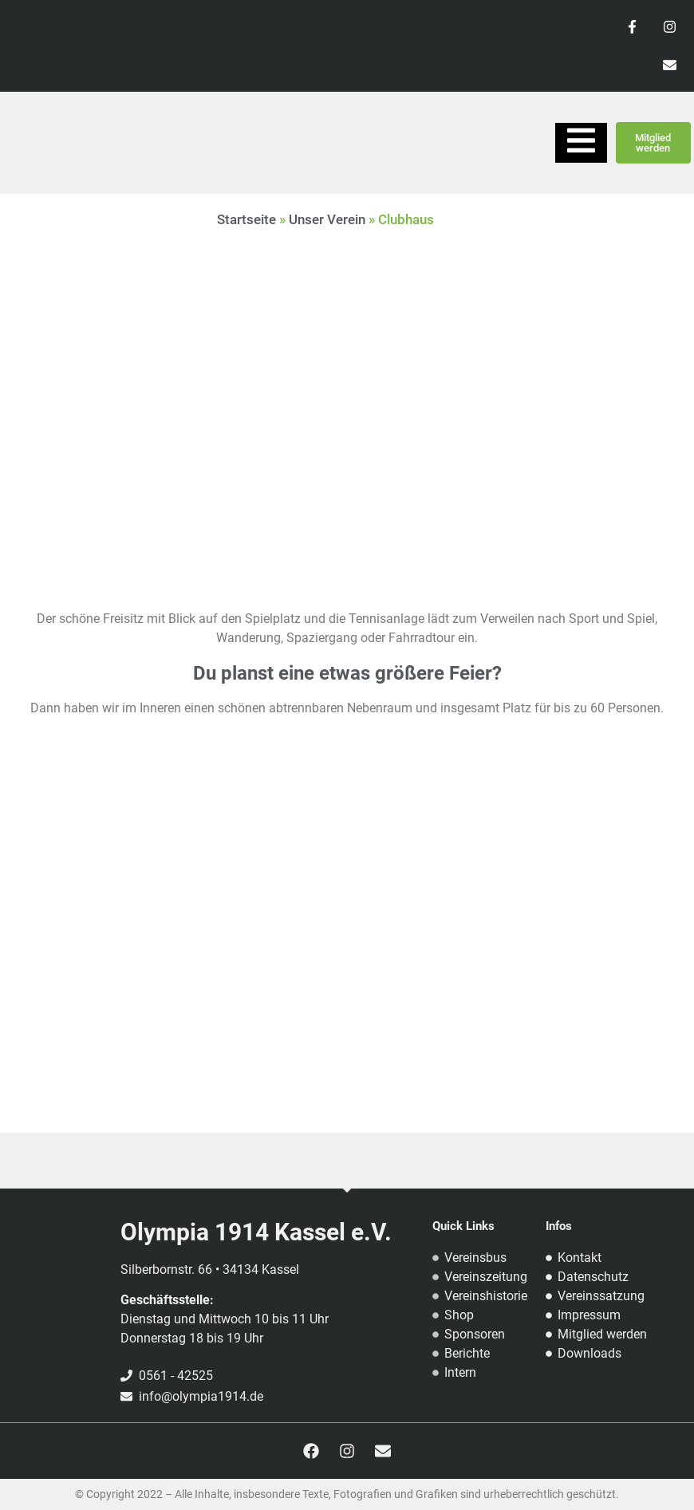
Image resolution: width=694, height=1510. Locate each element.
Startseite (246, 219)
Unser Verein (327, 219)
